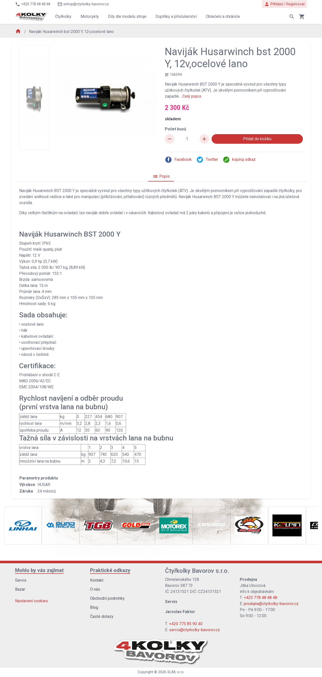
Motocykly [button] (89, 16)
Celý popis (191, 96)
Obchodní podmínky (107, 598)
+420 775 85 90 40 (186, 623)
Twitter (207, 159)
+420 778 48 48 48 (260, 597)
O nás (95, 589)
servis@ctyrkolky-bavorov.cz (194, 629)
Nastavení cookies (31, 600)
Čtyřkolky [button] (63, 16)
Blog (94, 607)
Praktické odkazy (110, 570)
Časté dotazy (101, 616)
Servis (20, 580)
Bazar (20, 589)
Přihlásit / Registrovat (284, 4)
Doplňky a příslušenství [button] (176, 16)
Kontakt (96, 580)
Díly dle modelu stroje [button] (127, 16)
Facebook (178, 159)
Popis (161, 176)
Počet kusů (175, 129)
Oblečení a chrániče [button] (223, 16)
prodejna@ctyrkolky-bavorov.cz (271, 603)
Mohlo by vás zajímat (39, 570)
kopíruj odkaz (239, 159)
